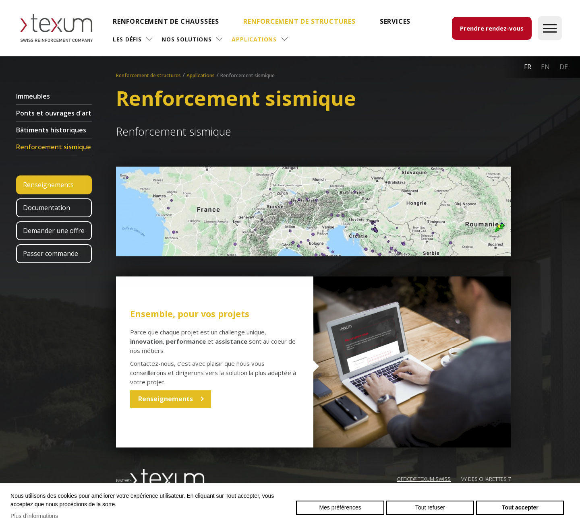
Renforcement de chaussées (166, 21)
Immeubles (33, 96)
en (545, 66)
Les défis (127, 39)
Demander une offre (54, 230)
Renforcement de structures (299, 21)
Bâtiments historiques (51, 130)
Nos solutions (186, 39)
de (563, 66)
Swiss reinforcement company (160, 478)
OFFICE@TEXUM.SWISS (424, 479)
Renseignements (48, 184)
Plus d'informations (34, 516)
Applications (254, 39)
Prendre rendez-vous (492, 28)
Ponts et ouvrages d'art (53, 113)
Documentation (46, 207)
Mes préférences (340, 507)
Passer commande (50, 253)
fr (527, 66)
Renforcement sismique (53, 146)
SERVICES (395, 21)
